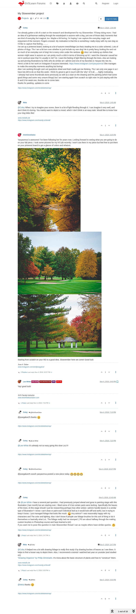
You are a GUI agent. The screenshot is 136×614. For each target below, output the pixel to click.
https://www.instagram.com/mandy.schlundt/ (34, 113)
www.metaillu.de (24, 111)
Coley (25, 21)
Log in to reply (111, 12)
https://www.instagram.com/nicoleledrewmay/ (34, 81)
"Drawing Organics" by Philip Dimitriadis (35, 551)
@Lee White (33, 434)
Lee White (27, 375)
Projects (25, 11)
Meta (25, 95)
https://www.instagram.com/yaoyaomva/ (86, 56)
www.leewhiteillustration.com (28, 391)
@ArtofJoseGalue (35, 405)
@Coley (21, 100)
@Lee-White (23, 438)
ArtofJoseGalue (29, 128)
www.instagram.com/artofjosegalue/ (31, 360)
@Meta (32, 572)
